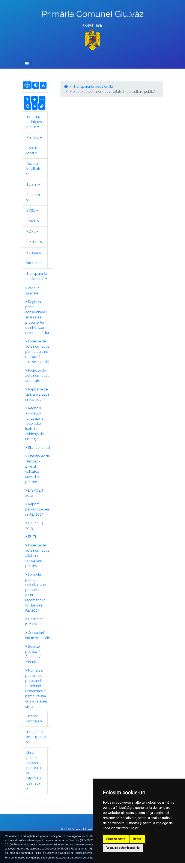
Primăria (34, 137)
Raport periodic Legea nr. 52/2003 (37, 509)
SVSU (32, 211)
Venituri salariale (32, 290)
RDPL (32, 232)
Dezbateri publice (34, 621)
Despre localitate (33, 169)
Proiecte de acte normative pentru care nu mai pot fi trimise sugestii (37, 351)
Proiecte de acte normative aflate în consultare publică (37, 555)
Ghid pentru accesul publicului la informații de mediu (33, 770)
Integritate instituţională (36, 737)
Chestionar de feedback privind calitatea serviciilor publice (37, 469)
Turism (33, 184)
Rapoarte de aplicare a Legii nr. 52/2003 (37, 394)
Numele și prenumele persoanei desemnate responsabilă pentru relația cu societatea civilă (36, 688)
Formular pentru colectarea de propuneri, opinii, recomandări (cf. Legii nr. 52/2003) (36, 592)
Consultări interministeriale (37, 635)
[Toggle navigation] (27, 63)
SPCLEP (34, 242)
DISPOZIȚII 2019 (35, 493)
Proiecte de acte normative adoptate (37, 375)
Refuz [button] (137, 839)
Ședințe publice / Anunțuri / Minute (33, 654)
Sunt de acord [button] (115, 839)
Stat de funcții (37, 448)
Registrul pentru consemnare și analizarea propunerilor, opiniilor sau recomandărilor (37, 317)
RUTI (30, 537)
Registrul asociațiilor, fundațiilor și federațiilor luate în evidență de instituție (34, 423)
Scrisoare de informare (34, 258)
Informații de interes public (34, 122)
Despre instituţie (34, 718)
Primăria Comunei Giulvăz (92, 14)
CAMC (32, 221)
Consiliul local (32, 150)
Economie (34, 197)
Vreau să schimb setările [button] (123, 847)
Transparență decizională (36, 276)
